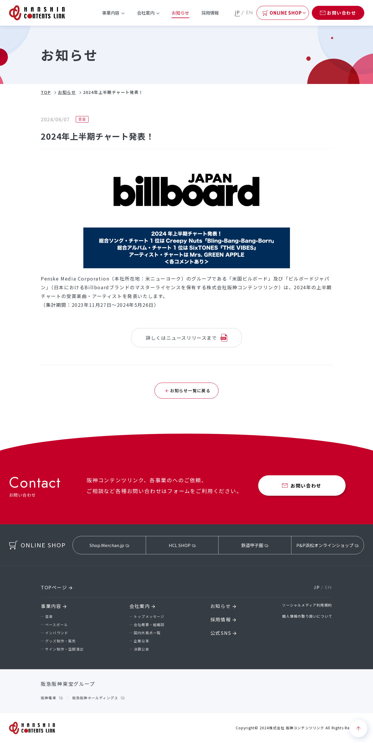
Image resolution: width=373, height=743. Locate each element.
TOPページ (56, 587)
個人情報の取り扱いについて (307, 616)
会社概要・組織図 (149, 624)
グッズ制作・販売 (60, 640)
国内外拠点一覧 (147, 632)
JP (237, 12)
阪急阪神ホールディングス (95, 697)
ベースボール (56, 624)
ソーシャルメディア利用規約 (307, 604)
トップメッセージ (149, 616)
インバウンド (56, 632)
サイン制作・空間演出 (64, 648)
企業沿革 (141, 640)
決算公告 (141, 648)
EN (249, 12)
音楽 (49, 616)
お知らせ (180, 13)
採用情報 (210, 13)
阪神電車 (48, 697)
